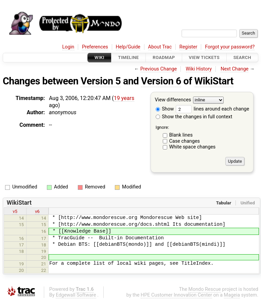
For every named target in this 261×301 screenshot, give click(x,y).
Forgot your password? (230, 47)
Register (188, 47)
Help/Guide (128, 47)
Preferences (95, 47)
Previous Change (158, 69)
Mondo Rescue (204, 289)
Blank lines (181, 135)
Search (242, 57)
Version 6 (161, 81)
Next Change (234, 69)
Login (68, 47)
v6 (37, 211)
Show (165, 109)
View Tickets (204, 57)
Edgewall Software (76, 295)
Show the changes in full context (194, 117)
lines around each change (212, 109)
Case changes (184, 141)
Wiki (99, 57)
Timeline (128, 57)
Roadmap (164, 57)
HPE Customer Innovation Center (176, 295)
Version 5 (101, 81)
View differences (173, 100)
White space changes (192, 147)
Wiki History (199, 69)
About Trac (160, 47)
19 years (124, 98)
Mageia (232, 295)
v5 (15, 211)
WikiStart (213, 81)
